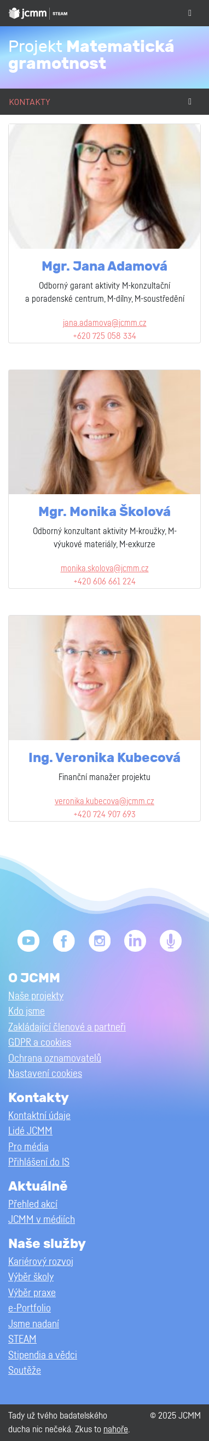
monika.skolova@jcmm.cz (105, 568)
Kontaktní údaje (39, 1116)
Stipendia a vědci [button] (42, 1355)
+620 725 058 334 (104, 336)
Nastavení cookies (45, 1074)
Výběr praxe (32, 1293)
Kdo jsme (26, 1011)
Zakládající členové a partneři (67, 1027)
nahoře (115, 1429)
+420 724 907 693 (104, 814)
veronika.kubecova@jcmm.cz (104, 801)
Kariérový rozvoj (40, 1262)
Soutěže (24, 1371)
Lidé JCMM (30, 1131)
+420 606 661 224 (104, 581)
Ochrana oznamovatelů (54, 1058)
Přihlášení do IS (38, 1162)
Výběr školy (31, 1277)
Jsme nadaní (33, 1324)
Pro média (28, 1147)
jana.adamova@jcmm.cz (105, 323)
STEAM (22, 1339)
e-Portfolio (29, 1308)
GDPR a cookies (39, 1043)
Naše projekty (35, 996)
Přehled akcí (32, 1204)
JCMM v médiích (41, 1220)
